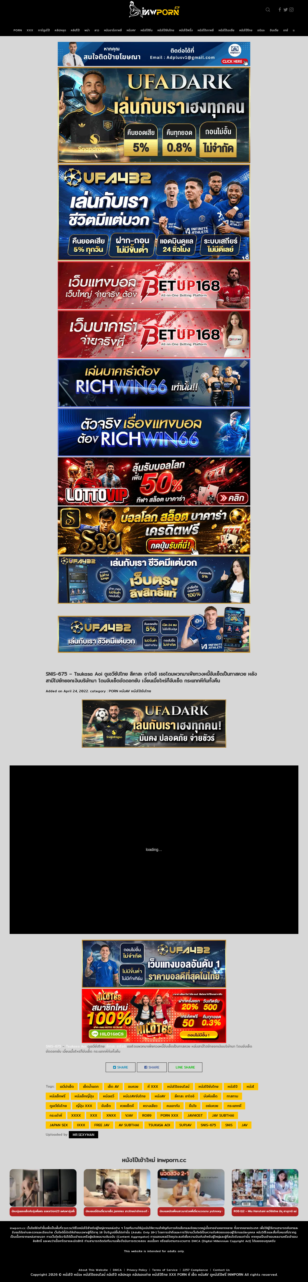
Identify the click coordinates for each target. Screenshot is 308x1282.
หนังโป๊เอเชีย (226, 30)
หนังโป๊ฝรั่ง (186, 30)
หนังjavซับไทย (134, 1096)
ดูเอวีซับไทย (58, 1105)
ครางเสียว (150, 1105)
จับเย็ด (106, 1105)
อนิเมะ (261, 30)
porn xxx (169, 1115)
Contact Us (221, 1270)
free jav (101, 1125)
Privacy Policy (137, 1270)
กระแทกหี (234, 1105)
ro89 (146, 1115)
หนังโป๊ (232, 1086)
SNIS (228, 1125)
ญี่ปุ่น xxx (84, 1105)
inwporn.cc (18, 1228)
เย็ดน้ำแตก (91, 1086)
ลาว (96, 30)
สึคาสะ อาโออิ (184, 1096)
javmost (195, 1115)
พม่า (87, 30)
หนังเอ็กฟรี (57, 1096)
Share (120, 1067)
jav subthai (223, 1115)
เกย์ (285, 30)
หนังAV (131, 30)
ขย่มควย (212, 1105)
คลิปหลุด (60, 30)
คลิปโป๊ (75, 30)
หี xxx (153, 1086)
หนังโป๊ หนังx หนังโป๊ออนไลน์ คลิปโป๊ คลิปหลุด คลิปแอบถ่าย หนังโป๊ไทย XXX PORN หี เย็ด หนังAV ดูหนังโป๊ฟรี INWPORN (153, 1274)
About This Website (93, 1270)
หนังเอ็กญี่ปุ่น (84, 1096)
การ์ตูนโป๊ (44, 30)
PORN (17, 30)
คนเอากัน (173, 1105)
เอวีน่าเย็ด (67, 1086)
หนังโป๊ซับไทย (165, 30)
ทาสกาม (232, 1096)
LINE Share (185, 1067)
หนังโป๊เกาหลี (206, 30)
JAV (245, 1125)
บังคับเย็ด (211, 1096)
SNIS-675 (208, 1125)
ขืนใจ (193, 1105)
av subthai (129, 1125)
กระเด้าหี (56, 1115)
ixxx (81, 1125)
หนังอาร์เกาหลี (113, 30)
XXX (30, 30)
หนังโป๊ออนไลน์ (178, 1086)
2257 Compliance (195, 1270)
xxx (93, 1115)
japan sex (59, 1125)
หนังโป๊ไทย (245, 30)
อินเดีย (274, 30)
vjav (129, 1115)
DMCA (117, 1270)
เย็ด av (113, 1086)
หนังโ (250, 1086)
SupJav (185, 1125)
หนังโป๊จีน (147, 30)
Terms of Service (165, 1270)
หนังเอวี (108, 1096)
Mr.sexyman (83, 1134)
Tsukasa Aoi (159, 1125)
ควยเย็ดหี (127, 1105)
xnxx (111, 1115)
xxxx (76, 1115)
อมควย (133, 1086)
